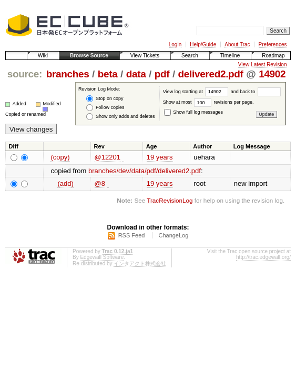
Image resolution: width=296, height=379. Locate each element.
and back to (256, 91)
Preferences (273, 44)
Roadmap (273, 55)
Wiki (43, 55)
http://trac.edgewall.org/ (263, 257)
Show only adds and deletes (120, 116)
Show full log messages (193, 112)
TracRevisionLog (169, 200)
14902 (272, 73)
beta (108, 73)
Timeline (230, 55)
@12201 (107, 157)
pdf (162, 73)
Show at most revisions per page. (208, 102)
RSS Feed (131, 235)
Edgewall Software (102, 257)
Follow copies (105, 107)
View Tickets (144, 55)
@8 (100, 183)
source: (24, 73)
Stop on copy (104, 98)
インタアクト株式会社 (140, 263)
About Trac (237, 44)
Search (189, 55)
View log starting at (197, 91)
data (136, 73)
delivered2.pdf (210, 73)
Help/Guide (203, 44)
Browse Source (89, 55)
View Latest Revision (262, 64)
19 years (160, 157)
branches (67, 73)
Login (175, 44)
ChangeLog (173, 235)
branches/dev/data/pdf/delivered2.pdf (144, 171)
